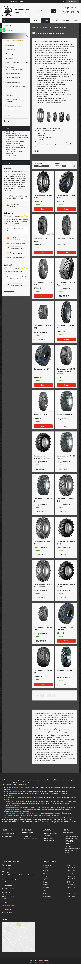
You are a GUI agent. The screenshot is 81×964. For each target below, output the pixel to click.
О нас (55, 20)
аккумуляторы (20, 809)
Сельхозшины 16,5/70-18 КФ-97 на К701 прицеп (66, 371)
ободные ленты (32, 809)
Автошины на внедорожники (15, 86)
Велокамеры (9, 45)
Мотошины (9, 58)
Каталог (45, 20)
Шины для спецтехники (13, 813)
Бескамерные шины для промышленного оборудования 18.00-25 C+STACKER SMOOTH (72, 840)
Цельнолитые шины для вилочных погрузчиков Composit (13, 108)
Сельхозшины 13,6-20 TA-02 (43, 672)
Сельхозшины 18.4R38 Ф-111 (43, 500)
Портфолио (7, 25)
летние (14, 801)
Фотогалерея (8, 30)
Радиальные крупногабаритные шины (13, 68)
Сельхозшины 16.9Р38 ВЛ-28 (66, 585)
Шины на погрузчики (12, 62)
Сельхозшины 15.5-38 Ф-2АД (43, 196)
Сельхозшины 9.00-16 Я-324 (43, 240)
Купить (43, 209)
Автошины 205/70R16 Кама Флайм (16, 230)
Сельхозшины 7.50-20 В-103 (43, 283)
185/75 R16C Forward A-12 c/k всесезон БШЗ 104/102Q (17, 197)
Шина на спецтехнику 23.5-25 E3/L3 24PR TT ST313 (16, 278)
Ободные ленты (10, 95)
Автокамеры (9, 91)
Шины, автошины (41, 27)
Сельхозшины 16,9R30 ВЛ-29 (43, 542)
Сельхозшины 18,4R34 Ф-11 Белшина (43, 585)
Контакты (65, 20)
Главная (35, 20)
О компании (8, 836)
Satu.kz (49, 960)
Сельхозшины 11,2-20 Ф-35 (66, 196)
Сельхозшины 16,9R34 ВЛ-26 (66, 542)
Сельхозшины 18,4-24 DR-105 (66, 457)
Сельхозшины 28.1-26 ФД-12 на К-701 (66, 283)
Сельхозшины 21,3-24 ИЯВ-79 (43, 327)
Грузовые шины (10, 49)
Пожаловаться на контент (44, 962)
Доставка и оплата (30, 839)
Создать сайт (13, 1)
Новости (7, 116)
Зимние (8, 801)
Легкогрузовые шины (12, 82)
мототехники (28, 813)
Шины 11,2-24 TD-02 (65, 671)
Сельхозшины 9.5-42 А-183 (65, 327)
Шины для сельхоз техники (14, 40)
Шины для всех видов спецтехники (12, 100)
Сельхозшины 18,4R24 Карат (43, 628)
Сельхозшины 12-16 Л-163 (42, 370)
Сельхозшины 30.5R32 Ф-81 (66, 500)
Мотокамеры (9, 54)
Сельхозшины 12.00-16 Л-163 (65, 628)
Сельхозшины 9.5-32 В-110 (65, 240)
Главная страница (10, 833)
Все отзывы (8, 293)
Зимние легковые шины (13, 73)
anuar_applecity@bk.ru (9, 905)
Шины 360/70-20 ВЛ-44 (66, 415)
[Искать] (53, 11)
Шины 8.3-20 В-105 (41, 415)
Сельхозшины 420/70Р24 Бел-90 (41, 457)
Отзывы (6, 121)
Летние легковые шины (13, 78)
